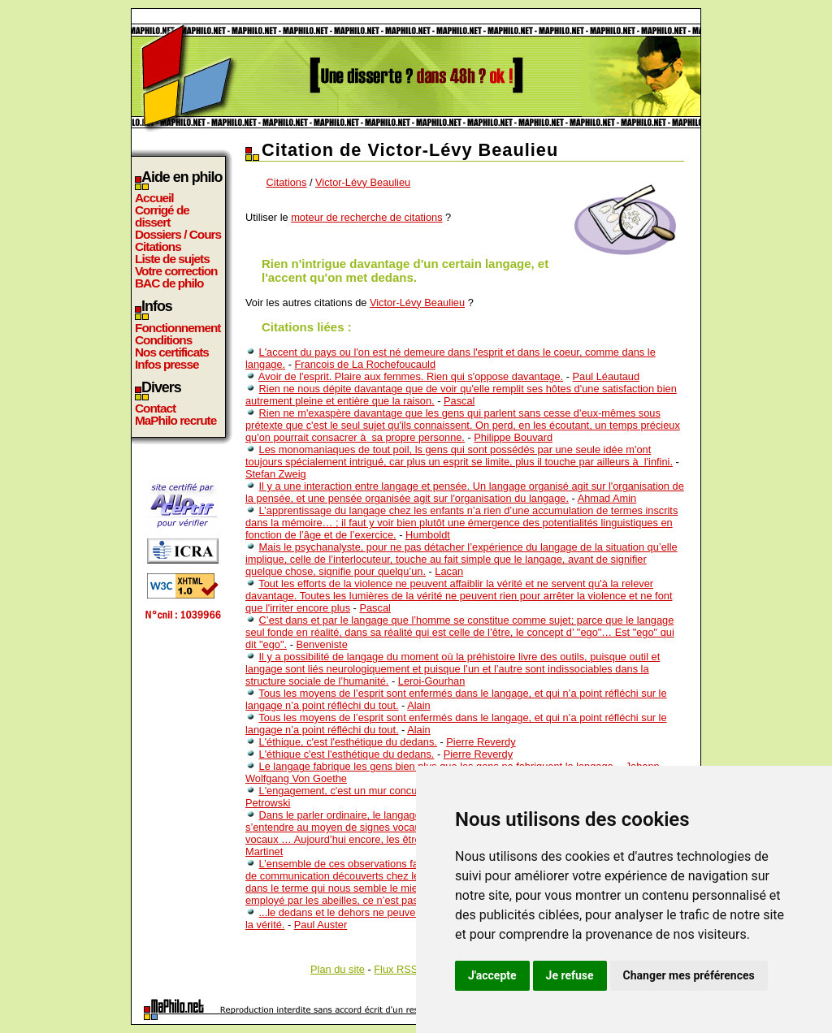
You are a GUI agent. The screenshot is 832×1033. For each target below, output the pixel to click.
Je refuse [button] (570, 975)
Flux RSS (396, 969)
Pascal (459, 401)
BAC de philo (169, 283)
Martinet (264, 851)
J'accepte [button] (492, 975)
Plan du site (337, 969)
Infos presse (166, 364)
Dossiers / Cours (178, 234)
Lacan (449, 571)
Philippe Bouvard (513, 437)
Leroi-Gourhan (432, 681)
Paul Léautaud (606, 376)
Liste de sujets (172, 259)
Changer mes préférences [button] (689, 975)
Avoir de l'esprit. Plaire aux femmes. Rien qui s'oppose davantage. (410, 376)
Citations (158, 246)
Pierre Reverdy (480, 742)
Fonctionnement (177, 328)
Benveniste (321, 644)
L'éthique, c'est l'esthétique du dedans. (348, 742)
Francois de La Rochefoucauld (365, 364)
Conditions (163, 340)
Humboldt (427, 535)
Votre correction (176, 271)
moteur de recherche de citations (366, 217)
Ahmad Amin (607, 498)
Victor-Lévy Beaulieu (362, 182)
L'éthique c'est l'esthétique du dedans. (347, 754)
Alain (418, 705)
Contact (155, 408)
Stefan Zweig (275, 474)
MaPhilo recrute (175, 420)
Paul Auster (320, 924)
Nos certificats (172, 352)
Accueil (154, 198)
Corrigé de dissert (162, 216)
